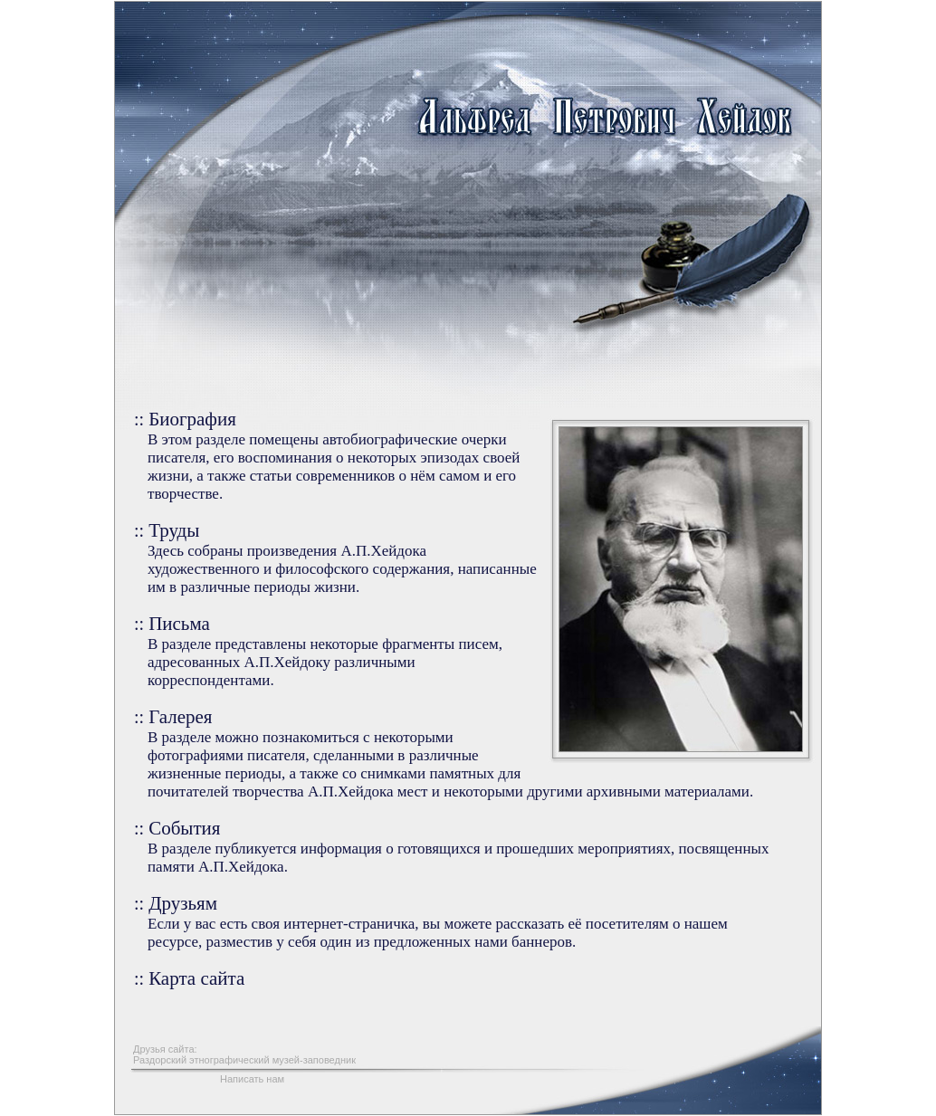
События (184, 828)
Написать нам (252, 1078)
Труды (173, 530)
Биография (192, 419)
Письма (179, 623)
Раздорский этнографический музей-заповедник (244, 1059)
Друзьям (182, 903)
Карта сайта (196, 978)
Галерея (180, 717)
